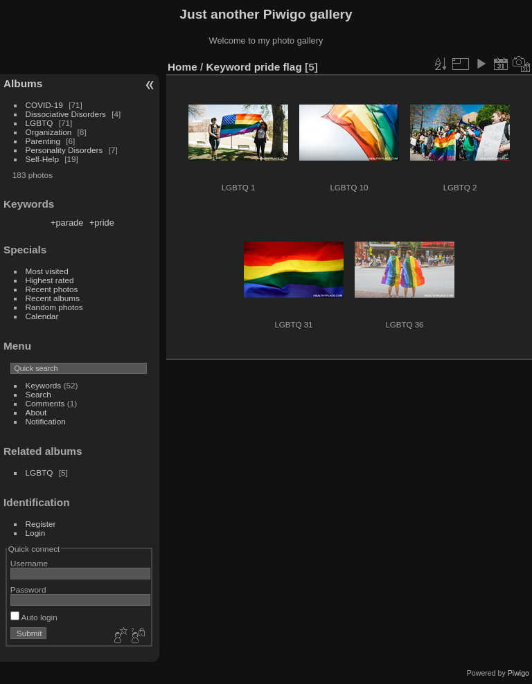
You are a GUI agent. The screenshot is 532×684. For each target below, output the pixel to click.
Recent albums (53, 298)
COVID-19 (44, 104)
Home (182, 67)
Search (38, 394)
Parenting (43, 140)
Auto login (33, 617)
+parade (67, 222)
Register (41, 523)
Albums (22, 83)
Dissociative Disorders (66, 113)
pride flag (278, 67)
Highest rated (50, 280)
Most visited (47, 271)
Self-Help (42, 158)
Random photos (54, 307)
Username (29, 563)
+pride (101, 222)
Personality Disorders (64, 149)
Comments (45, 403)
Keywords (44, 385)
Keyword (228, 67)
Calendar (42, 316)
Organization (49, 131)
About (36, 412)
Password (28, 589)
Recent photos (52, 289)
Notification (46, 421)
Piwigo (518, 673)
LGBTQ (39, 122)
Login (36, 532)
